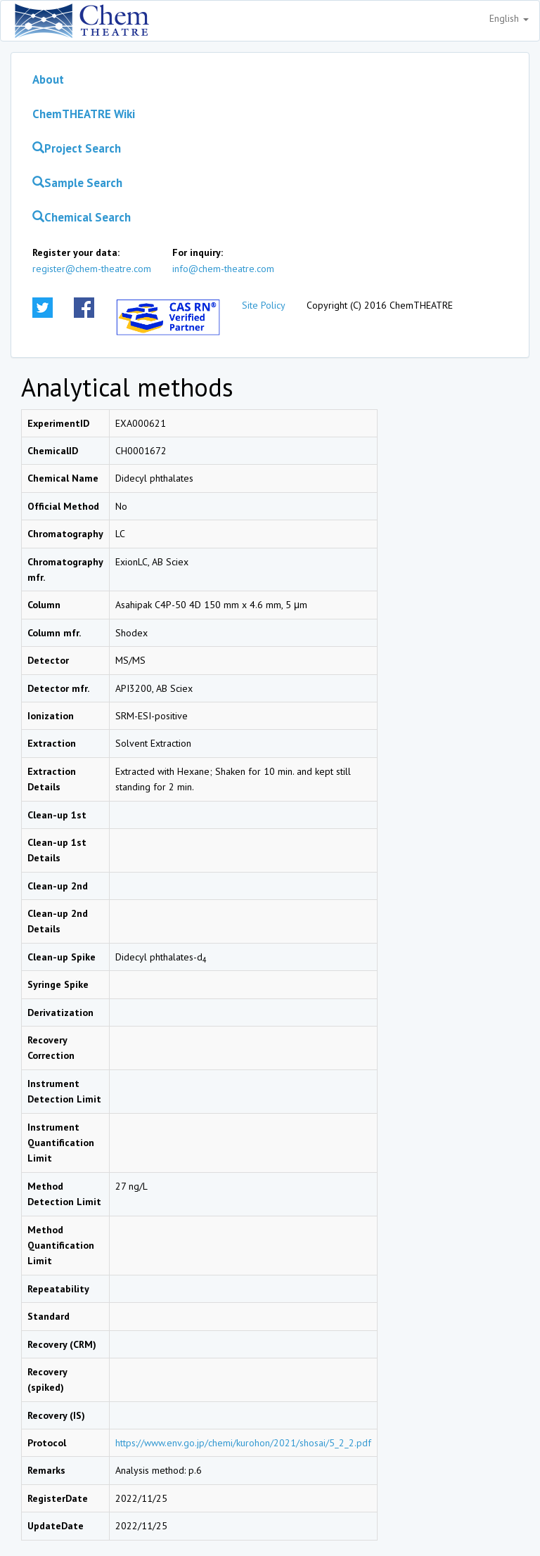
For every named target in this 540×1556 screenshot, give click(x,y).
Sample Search (77, 183)
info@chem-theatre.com (223, 268)
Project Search (76, 148)
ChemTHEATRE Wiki (83, 114)
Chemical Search (81, 217)
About (48, 79)
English (509, 18)
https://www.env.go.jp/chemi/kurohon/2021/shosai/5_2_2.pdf (243, 1442)
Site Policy (263, 305)
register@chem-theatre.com (91, 268)
